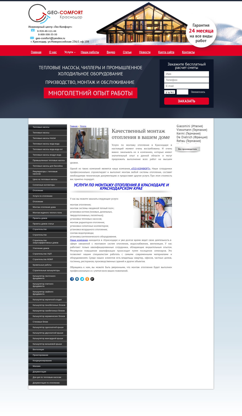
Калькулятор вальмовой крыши (47, 344)
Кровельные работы (42, 265)
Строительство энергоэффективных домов (45, 241)
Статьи (127, 52)
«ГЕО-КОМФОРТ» (140, 168)
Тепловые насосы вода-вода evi (48, 149)
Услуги (68, 52)
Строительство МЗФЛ (43, 259)
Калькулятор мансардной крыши (48, 338)
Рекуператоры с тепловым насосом (45, 172)
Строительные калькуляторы (46, 270)
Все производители (187, 149)
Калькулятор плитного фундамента (43, 285)
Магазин (36, 366)
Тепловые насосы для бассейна (48, 166)
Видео (111, 52)
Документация (39, 372)
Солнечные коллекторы (44, 185)
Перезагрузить (198, 91)
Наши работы (90, 52)
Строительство (40, 229)
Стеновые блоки (40, 322)
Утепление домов (41, 248)
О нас (53, 52)
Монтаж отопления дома (44, 207)
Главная (36, 52)
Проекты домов (40, 218)
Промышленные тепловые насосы (49, 160)
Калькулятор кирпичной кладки (47, 299)
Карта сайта (166, 52)
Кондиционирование (42, 360)
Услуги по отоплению (42, 196)
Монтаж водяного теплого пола (47, 212)
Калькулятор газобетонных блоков (49, 310)
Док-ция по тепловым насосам (47, 377)
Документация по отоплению (46, 383)
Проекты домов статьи (43, 224)
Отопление (38, 190)
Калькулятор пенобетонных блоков (49, 305)
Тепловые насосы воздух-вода (47, 155)
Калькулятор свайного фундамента (43, 293)
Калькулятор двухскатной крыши (48, 333)
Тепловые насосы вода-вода (46, 144)
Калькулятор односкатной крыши (48, 327)
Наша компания (79, 240)
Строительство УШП (42, 254)
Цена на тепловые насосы (45, 179)
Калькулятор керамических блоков (49, 316)
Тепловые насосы (41, 127)
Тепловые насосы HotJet (44, 138)
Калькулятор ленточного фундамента (44, 277)
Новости (144, 52)
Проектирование (40, 355)
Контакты (188, 52)
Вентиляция (38, 349)
